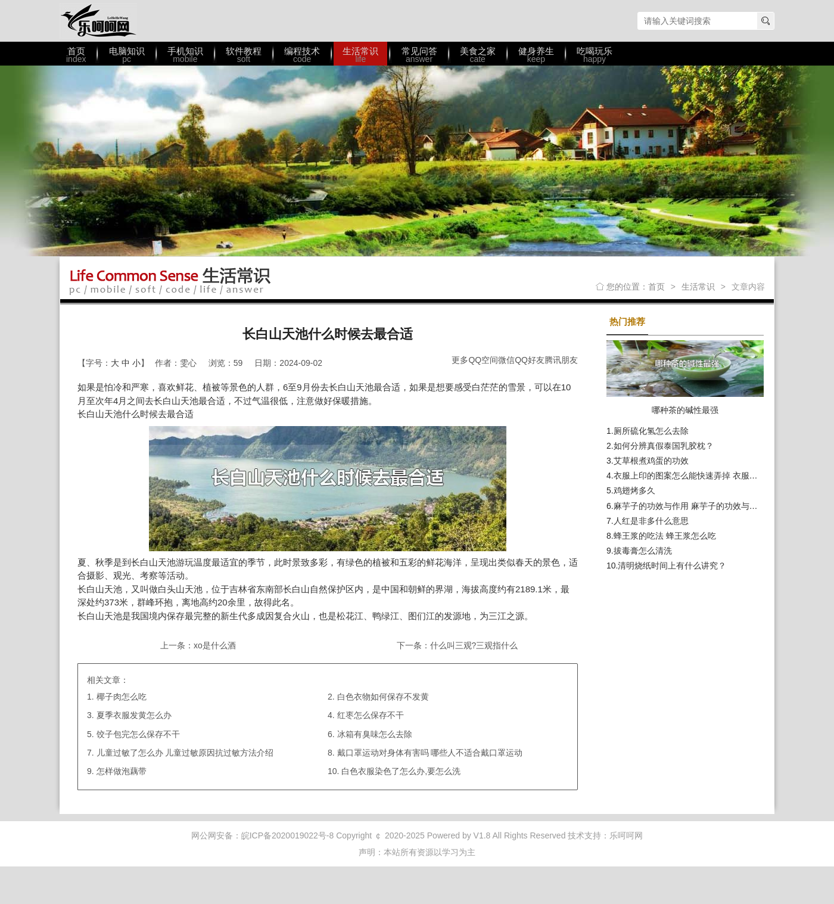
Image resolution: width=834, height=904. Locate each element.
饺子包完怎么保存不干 (138, 734)
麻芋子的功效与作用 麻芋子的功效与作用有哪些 (702, 506)
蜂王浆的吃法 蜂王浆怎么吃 (665, 535)
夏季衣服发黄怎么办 (134, 715)
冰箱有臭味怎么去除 (374, 734)
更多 (460, 360)
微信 (506, 360)
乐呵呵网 (98, 21)
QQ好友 (529, 360)
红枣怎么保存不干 (370, 715)
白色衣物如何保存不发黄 (383, 696)
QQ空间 (483, 360)
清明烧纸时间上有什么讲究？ (672, 565)
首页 (656, 286)
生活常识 (698, 286)
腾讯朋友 (561, 360)
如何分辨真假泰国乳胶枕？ (664, 446)
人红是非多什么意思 (651, 521)
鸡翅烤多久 (634, 490)
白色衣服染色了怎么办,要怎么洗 (400, 771)
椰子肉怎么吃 (122, 696)
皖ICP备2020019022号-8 (287, 835)
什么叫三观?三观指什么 (474, 645)
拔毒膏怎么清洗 (643, 550)
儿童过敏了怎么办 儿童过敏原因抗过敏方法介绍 (185, 752)
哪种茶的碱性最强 (685, 410)
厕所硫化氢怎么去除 (651, 431)
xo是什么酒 (215, 645)
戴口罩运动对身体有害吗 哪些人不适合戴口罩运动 (430, 752)
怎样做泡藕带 (122, 771)
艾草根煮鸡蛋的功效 (651, 460)
